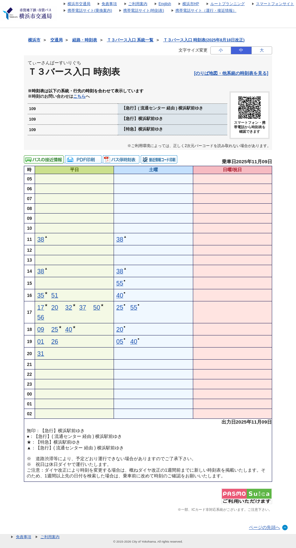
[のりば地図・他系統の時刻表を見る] (231, 73)
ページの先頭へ (264, 527)
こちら (79, 96)
